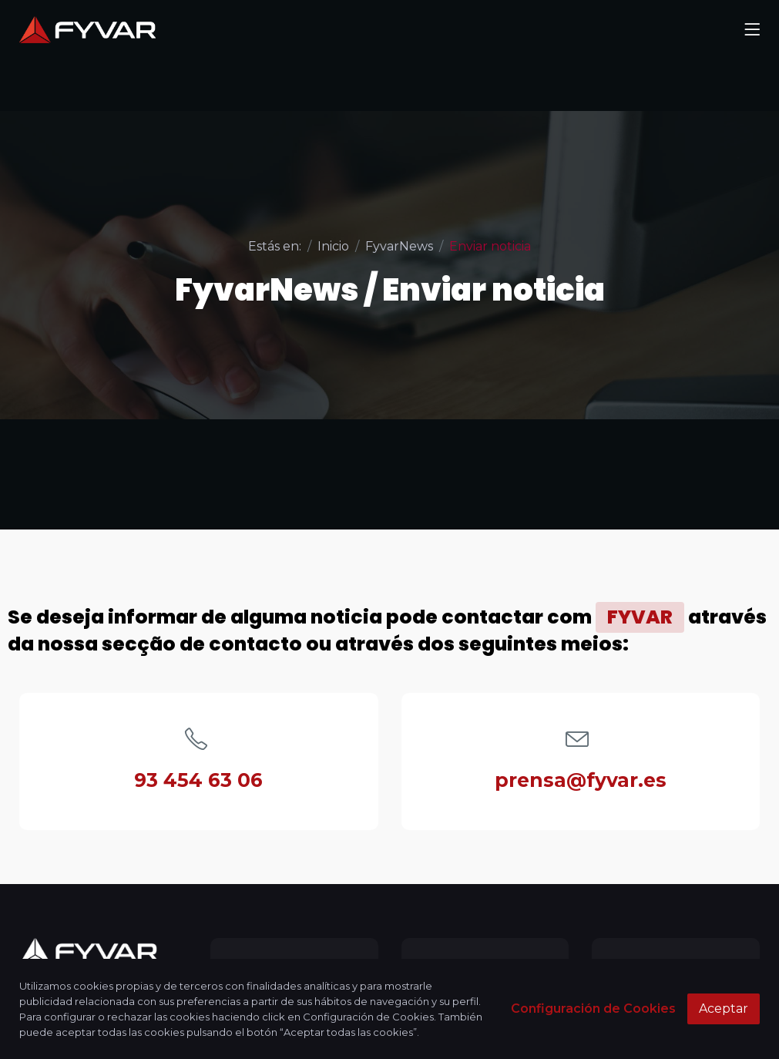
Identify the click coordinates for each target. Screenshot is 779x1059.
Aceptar (723, 1008)
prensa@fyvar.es (581, 780)
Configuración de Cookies (593, 1008)
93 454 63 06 (198, 780)
